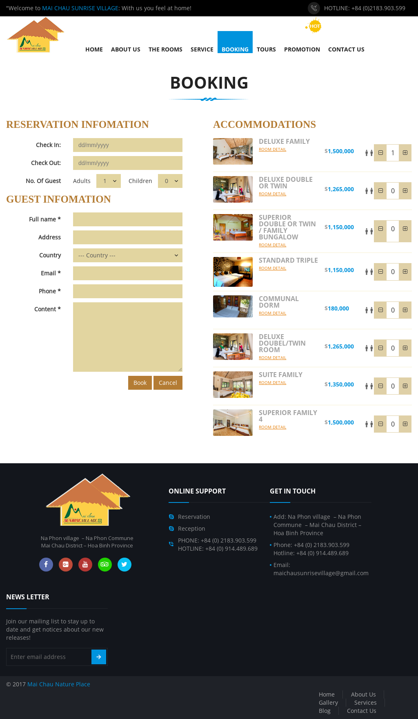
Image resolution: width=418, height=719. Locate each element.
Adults (82, 181)
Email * (51, 273)
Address (49, 237)
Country (50, 255)
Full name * (45, 219)
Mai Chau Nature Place (58, 684)
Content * (47, 309)
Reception (191, 528)
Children (140, 181)
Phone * (50, 291)
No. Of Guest (43, 181)
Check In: (48, 145)
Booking (209, 82)
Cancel (168, 382)
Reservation (194, 516)
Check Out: (46, 163)
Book (140, 382)
